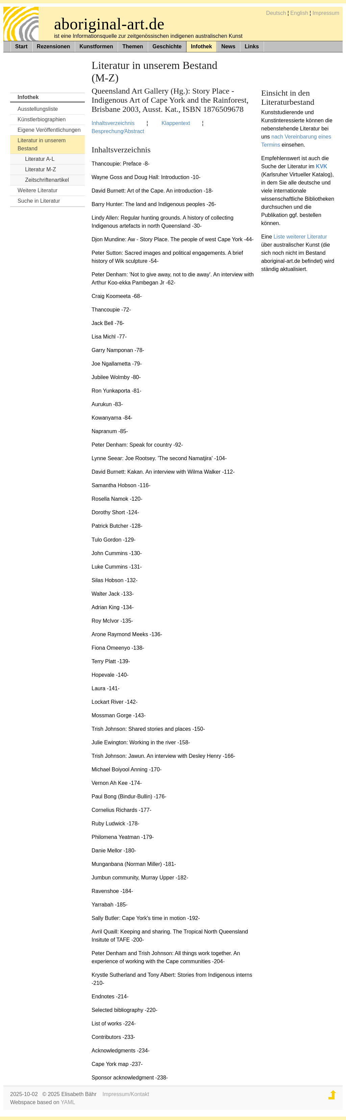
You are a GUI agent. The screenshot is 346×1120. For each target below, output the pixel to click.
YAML (68, 1102)
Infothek (201, 46)
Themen (132, 46)
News (228, 46)
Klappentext (176, 123)
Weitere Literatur (37, 190)
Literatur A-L (39, 159)
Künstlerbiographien (42, 119)
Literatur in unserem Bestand (42, 144)
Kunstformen (96, 46)
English (299, 13)
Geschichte (166, 46)
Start (21, 46)
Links (252, 46)
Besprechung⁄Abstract (118, 131)
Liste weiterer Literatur (300, 237)
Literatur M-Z (40, 169)
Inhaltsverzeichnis (113, 123)
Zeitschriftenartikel (47, 180)
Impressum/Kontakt (125, 1094)
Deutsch (276, 13)
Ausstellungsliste (38, 109)
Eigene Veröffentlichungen (49, 130)
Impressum (326, 13)
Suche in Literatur (39, 201)
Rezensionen (53, 46)
